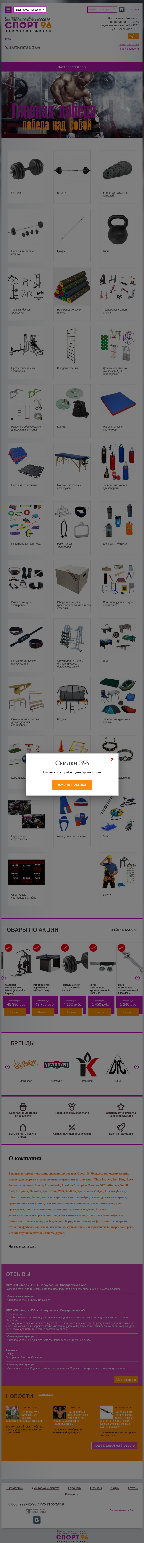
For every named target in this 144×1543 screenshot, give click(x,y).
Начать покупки (72, 784)
